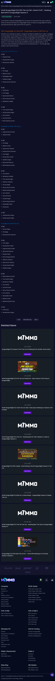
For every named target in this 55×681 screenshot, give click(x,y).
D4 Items (30, 654)
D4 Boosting (31, 658)
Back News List (27, 319)
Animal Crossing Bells (34, 631)
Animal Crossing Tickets (35, 634)
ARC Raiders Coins (33, 670)
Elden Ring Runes (5, 670)
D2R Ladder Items (6, 656)
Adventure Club (5, 644)
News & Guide (5, 604)
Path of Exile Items (6, 613)
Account (3, 646)
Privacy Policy (5, 599)
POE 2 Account (32, 624)
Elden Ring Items (5, 668)
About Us (3, 589)
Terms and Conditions (7, 597)
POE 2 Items (31, 615)
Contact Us (4, 591)
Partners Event (5, 640)
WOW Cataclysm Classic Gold (36, 593)
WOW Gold (31, 602)
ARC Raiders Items (33, 668)
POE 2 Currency (32, 613)
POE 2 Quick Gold (33, 618)
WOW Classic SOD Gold (34, 599)
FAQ (2, 593)
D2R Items (4, 654)
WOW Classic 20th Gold (34, 591)
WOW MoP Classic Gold (34, 589)
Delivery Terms (5, 595)
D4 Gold (30, 656)
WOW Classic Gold (33, 595)
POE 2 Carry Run (32, 620)
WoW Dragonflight (6, 16)
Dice (2, 642)
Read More (27, 354)
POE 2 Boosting (32, 622)
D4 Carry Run (32, 660)
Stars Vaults (4, 636)
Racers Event (4, 638)
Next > (36, 319)
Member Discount (6, 606)
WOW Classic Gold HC (34, 597)
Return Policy (4, 602)
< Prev (18, 319)
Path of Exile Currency (7, 615)
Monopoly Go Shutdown (7, 634)
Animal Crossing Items (34, 636)
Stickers (3, 631)
